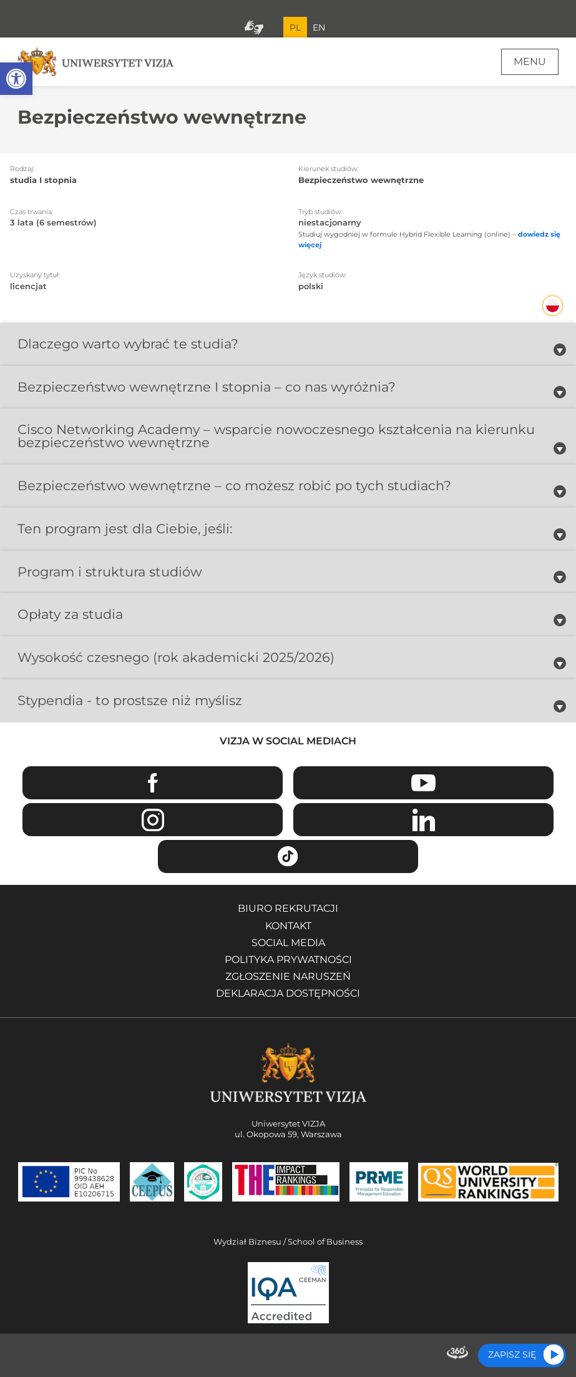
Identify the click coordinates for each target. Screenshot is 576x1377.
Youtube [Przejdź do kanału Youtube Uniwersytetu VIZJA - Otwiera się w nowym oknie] (423, 782)
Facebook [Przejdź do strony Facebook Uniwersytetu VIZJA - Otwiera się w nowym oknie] (152, 782)
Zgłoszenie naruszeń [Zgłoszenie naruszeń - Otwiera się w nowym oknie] (288, 976)
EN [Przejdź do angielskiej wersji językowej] (319, 27)
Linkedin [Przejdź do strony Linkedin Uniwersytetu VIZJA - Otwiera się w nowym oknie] (423, 819)
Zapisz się (512, 1355)
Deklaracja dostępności (288, 993)
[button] (16, 78)
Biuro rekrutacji (288, 908)
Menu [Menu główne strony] (530, 61)
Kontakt (288, 926)
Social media (288, 943)
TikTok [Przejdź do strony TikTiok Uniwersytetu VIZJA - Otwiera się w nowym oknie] (287, 856)
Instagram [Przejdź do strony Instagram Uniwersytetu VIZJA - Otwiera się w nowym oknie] (152, 819)
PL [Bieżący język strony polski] (295, 27)
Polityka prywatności (288, 959)
